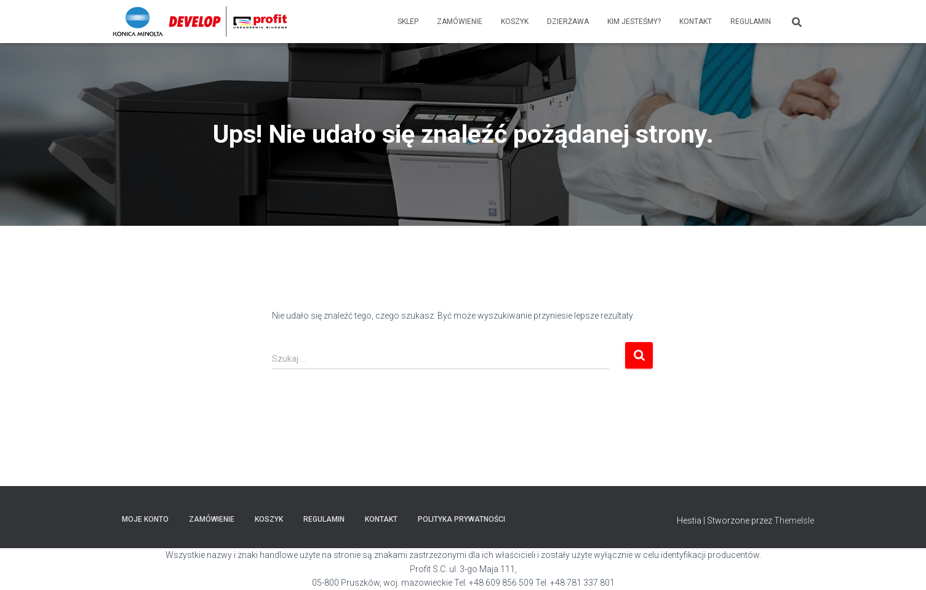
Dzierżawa (568, 21)
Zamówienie (459, 21)
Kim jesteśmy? (634, 21)
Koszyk (515, 21)
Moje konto (145, 519)
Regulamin (750, 21)
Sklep (407, 21)
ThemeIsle (794, 520)
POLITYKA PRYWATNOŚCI (461, 519)
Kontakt (695, 21)
